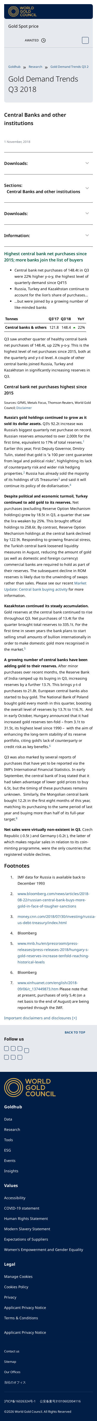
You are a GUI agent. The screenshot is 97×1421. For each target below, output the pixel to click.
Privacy (10, 1297)
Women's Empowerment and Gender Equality (43, 1249)
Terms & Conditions (21, 1317)
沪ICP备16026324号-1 (20, 1401)
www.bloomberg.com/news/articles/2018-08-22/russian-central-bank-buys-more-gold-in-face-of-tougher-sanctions (53, 900)
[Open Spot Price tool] (85, 40)
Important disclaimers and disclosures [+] (40, 1017)
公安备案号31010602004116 (60, 1401)
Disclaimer (24, 408)
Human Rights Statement (26, 1218)
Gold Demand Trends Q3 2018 (72, 66)
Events (10, 1160)
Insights (11, 1170)
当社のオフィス (15, 1382)
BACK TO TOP (75, 1032)
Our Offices (12, 1372)
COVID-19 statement (21, 1208)
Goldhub (14, 66)
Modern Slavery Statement (27, 1228)
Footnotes (16, 865)
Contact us (11, 1351)
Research (35, 66)
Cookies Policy (16, 1286)
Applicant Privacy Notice (25, 1307)
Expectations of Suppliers (26, 1239)
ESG (7, 1150)
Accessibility (14, 1197)
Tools (8, 1139)
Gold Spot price (23, 26)
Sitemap (10, 1361)
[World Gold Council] (22, 11)
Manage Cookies (18, 1276)
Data (8, 1119)
